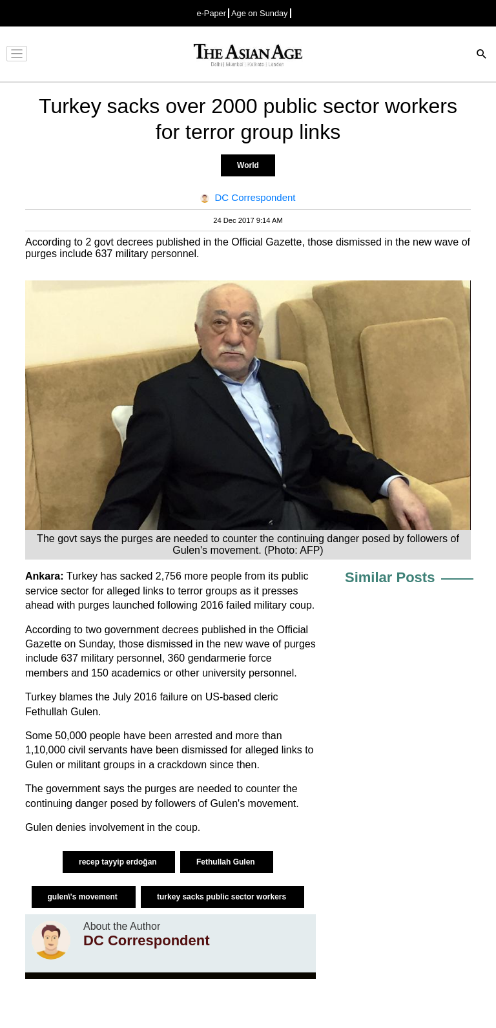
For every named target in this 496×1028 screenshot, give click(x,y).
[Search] (482, 55)
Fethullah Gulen (226, 861)
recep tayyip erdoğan (119, 861)
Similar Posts (390, 577)
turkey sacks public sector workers (222, 896)
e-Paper (211, 13)
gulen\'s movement (84, 896)
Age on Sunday (259, 13)
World (248, 165)
